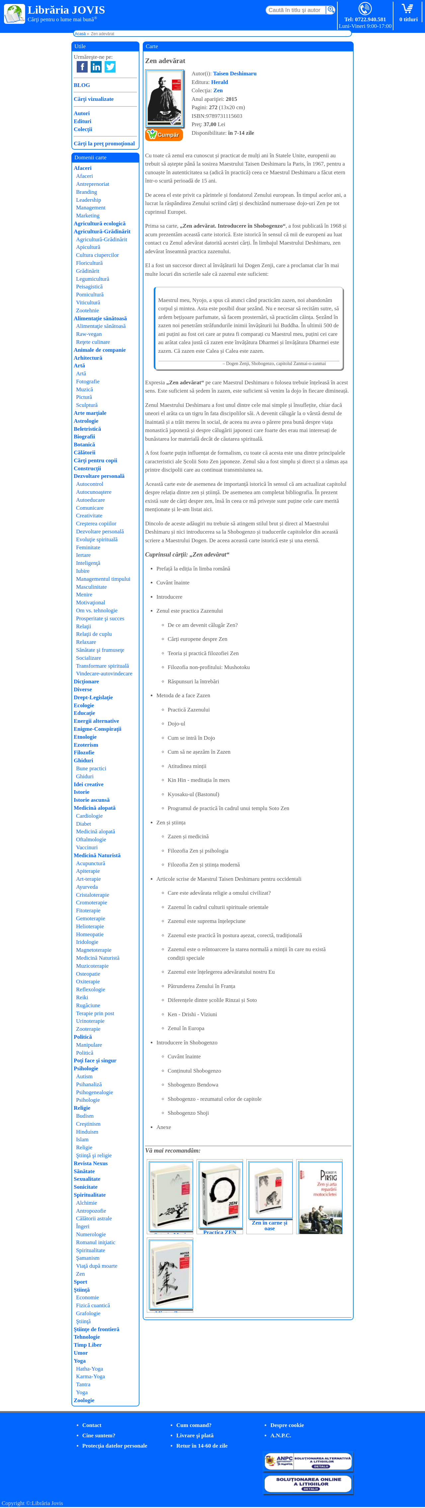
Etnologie (85, 737)
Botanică (84, 444)
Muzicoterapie (92, 966)
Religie (82, 1108)
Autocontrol (89, 484)
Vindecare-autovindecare (104, 673)
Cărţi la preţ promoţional (104, 143)
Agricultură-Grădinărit (102, 231)
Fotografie (88, 381)
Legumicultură (92, 279)
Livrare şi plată (194, 1435)
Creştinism (88, 1124)
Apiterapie (88, 871)
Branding (86, 192)
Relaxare (86, 642)
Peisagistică (89, 286)
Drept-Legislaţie (93, 697)
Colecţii (83, 129)
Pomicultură (90, 294)
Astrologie (86, 421)
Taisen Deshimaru (235, 73)
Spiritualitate (90, 1195)
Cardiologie (89, 816)
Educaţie (84, 713)
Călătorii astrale (94, 1218)
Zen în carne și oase (269, 1226)
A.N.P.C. (280, 1435)
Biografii (84, 436)
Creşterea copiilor (96, 523)
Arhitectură (88, 358)
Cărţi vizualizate (94, 99)
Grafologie (88, 1313)
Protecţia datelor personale (114, 1446)
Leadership (88, 200)
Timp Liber (88, 1345)
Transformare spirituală (102, 666)
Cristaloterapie (92, 895)
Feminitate (88, 547)
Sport (80, 1282)
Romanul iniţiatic (96, 1242)
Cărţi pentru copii (95, 460)
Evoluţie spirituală (97, 539)
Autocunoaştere (94, 492)
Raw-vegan (89, 334)
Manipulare (89, 1045)
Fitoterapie (88, 910)
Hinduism (87, 1132)
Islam (82, 1139)
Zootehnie (87, 310)
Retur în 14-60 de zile (202, 1446)
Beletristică (87, 429)
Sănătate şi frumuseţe (100, 650)
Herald (219, 82)
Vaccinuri (87, 847)
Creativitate (89, 515)
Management (91, 207)
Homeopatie (90, 934)
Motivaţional (90, 602)
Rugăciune (88, 1005)
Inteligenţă (88, 563)
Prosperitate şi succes (100, 618)
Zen (218, 90)
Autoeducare (90, 500)
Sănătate (84, 1171)
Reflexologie (90, 989)
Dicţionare (86, 681)
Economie (87, 1297)
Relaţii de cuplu (94, 634)
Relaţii (83, 626)
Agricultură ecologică (100, 223)
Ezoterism (86, 745)
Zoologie (84, 1400)
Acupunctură (90, 863)
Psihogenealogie (94, 1092)
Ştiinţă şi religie (94, 1155)
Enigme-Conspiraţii (98, 729)
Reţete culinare (93, 342)
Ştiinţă (82, 1290)
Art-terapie (88, 879)
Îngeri (83, 1226)
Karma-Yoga (90, 1376)
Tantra (83, 1384)
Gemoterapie (90, 918)
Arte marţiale (90, 413)
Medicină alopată (95, 808)
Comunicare (90, 508)
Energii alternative (96, 721)
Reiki (82, 997)
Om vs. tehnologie (97, 610)
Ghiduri (83, 760)
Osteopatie (88, 974)
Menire (84, 594)
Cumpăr (168, 135)
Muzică (84, 389)
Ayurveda (87, 887)
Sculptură (87, 405)
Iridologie (87, 942)
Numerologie (91, 1234)
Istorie (81, 792)
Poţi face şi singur (95, 1060)
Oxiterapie (88, 981)
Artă (79, 365)
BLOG (82, 85)
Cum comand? (194, 1425)
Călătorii (84, 452)
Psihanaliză (89, 1084)
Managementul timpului (103, 579)
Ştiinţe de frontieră (97, 1329)
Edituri (82, 121)
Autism (84, 1076)
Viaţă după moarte (97, 1266)
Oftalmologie (91, 839)
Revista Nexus (91, 1163)
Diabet (83, 824)
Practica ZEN (219, 1232)
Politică (83, 1037)
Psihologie (86, 1068)
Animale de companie (100, 350)
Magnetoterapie (94, 950)
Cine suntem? (99, 1435)
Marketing (88, 215)
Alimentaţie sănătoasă (100, 318)
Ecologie (84, 705)
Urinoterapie (90, 1021)
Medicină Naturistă (97, 855)
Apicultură (88, 247)
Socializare (88, 658)
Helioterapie (90, 926)
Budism (85, 1116)
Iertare (83, 555)
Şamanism (88, 1258)
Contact (92, 1425)
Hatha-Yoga (89, 1369)
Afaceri (83, 168)
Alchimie (86, 1203)
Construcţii (87, 468)
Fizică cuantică (93, 1305)
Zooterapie (88, 1029)
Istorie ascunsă (92, 800)
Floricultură (89, 263)
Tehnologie (87, 1337)
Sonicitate (86, 1187)
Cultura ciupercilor (97, 255)
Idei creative (89, 784)
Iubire (83, 571)
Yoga (80, 1361)
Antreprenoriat (92, 184)
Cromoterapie (91, 902)
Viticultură (88, 302)
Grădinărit (87, 271)
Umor (81, 1353)
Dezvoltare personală (99, 476)
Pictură (84, 397)
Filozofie (84, 752)
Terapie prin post (95, 1013)
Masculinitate (91, 587)
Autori (82, 113)
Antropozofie (91, 1211)
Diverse (83, 689)
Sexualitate (87, 1179)
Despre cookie (287, 1425)
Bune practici (91, 768)
